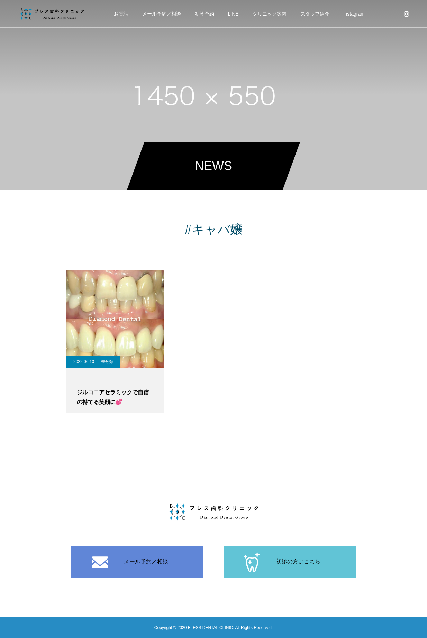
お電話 (121, 14)
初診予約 (204, 14)
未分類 (107, 361)
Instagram (354, 14)
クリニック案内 (270, 14)
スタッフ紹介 (314, 14)
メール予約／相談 (161, 14)
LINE (233, 14)
